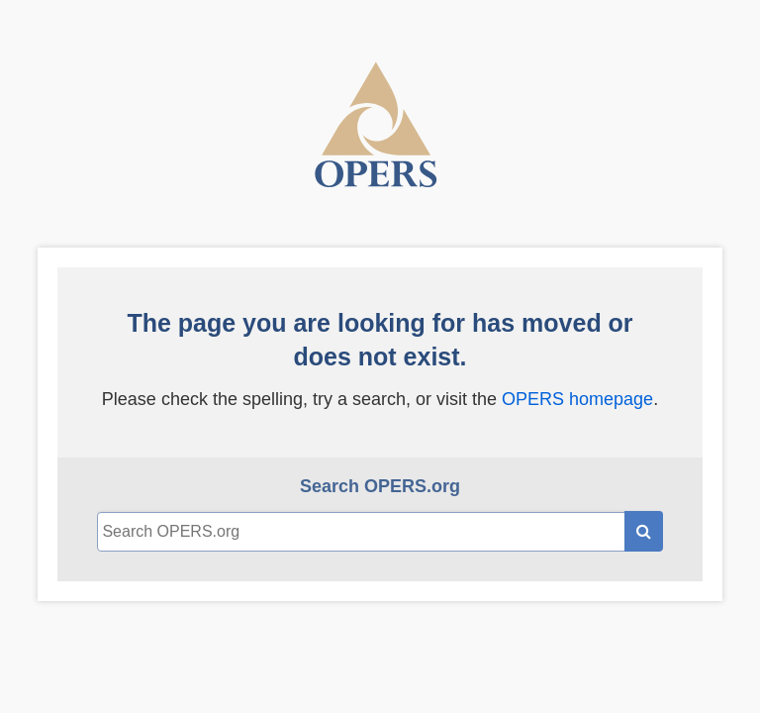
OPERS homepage (577, 399)
